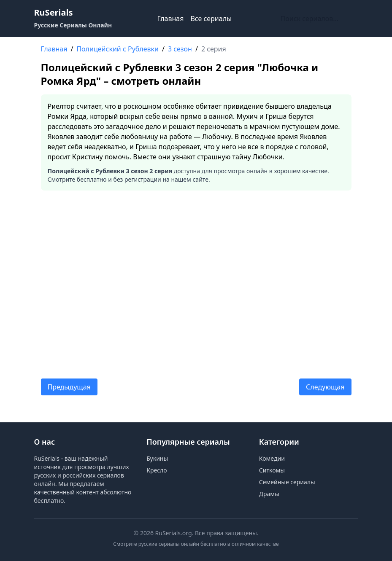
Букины (157, 458)
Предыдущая (69, 387)
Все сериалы (211, 18)
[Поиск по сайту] (317, 18)
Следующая (325, 387)
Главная (170, 18)
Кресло (156, 470)
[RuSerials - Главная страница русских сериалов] (73, 18)
